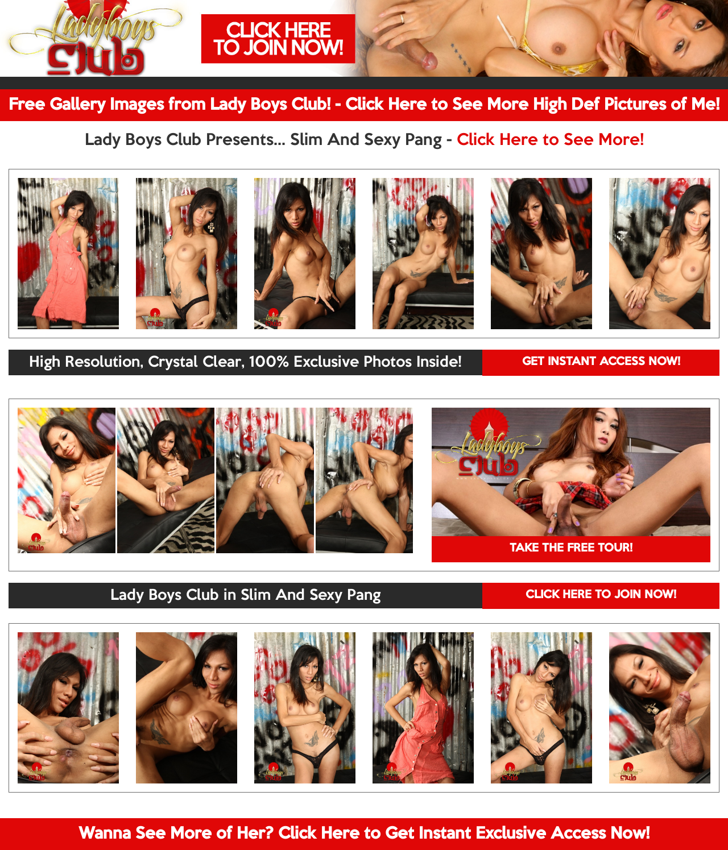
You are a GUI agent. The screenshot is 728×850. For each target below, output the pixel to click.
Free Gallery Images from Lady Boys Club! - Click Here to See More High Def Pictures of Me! (364, 105)
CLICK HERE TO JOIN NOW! (601, 595)
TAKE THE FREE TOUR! (571, 549)
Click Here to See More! (550, 140)
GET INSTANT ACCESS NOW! (601, 362)
